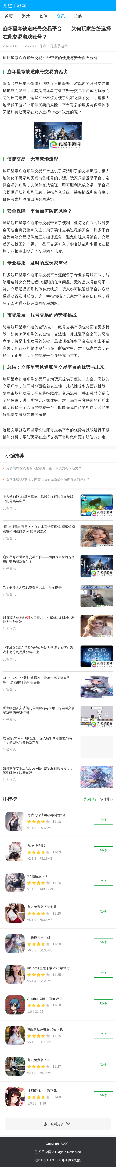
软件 (43, 16)
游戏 (26, 16)
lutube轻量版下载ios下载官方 (48, 968)
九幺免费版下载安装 (42, 907)
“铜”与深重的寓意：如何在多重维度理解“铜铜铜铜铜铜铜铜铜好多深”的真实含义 (39, 529)
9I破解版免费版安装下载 (45, 1029)
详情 (103, 820)
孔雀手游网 (14, 5)
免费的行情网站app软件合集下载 (49, 815)
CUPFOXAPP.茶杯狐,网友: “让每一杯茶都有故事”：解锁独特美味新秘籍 (36, 680)
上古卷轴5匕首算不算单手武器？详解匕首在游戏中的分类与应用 (38, 499)
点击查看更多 (58, 1122)
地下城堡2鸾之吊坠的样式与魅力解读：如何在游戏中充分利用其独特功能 (38, 650)
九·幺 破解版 (36, 845)
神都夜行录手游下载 (42, 1090)
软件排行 (106, 799)
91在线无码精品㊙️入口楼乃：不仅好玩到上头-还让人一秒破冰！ (38, 620)
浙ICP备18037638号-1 (51, 1160)
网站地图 (74, 1160)
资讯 (61, 16)
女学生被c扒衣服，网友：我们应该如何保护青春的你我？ (48, 479)
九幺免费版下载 (38, 1060)
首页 (9, 16)
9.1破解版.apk (37, 876)
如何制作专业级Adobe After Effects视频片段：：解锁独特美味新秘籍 (38, 771)
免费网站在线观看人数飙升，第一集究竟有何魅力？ (44, 468)
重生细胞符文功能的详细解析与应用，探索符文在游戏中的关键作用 (39, 710)
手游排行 (89, 799)
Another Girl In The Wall (44, 999)
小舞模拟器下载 (38, 937)
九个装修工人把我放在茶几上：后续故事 (32, 587)
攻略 (78, 16)
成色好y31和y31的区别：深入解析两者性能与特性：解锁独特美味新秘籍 (37, 740)
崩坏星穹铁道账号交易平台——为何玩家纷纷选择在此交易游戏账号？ (39, 559)
